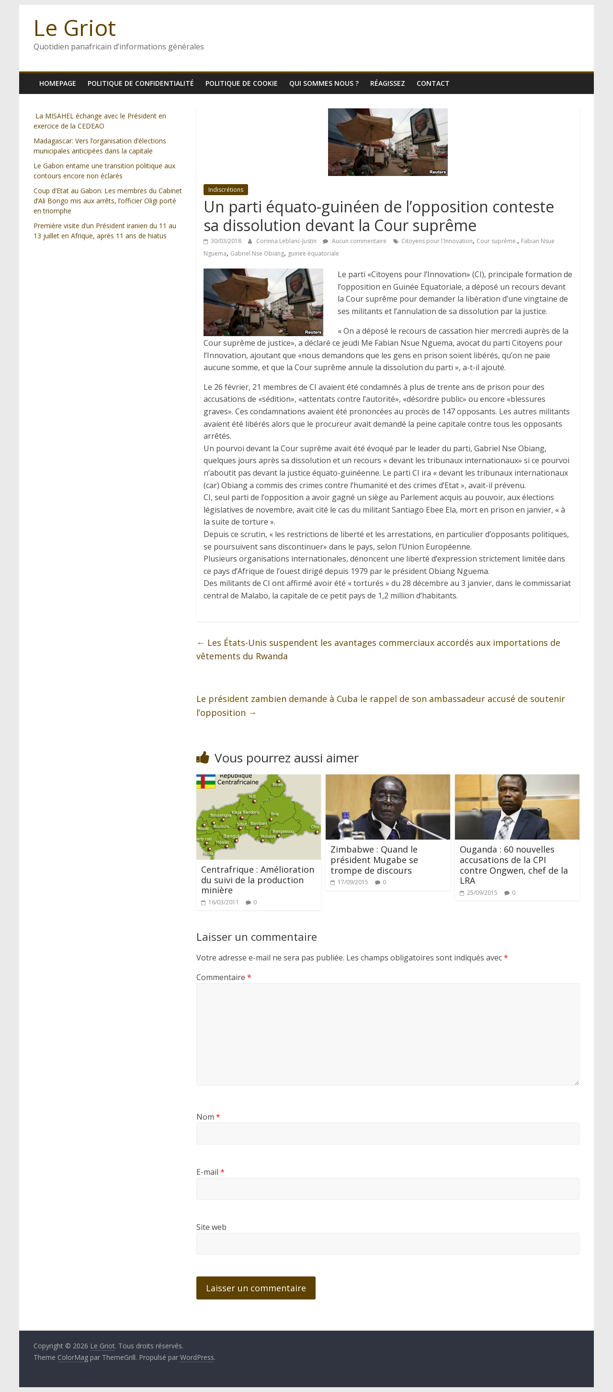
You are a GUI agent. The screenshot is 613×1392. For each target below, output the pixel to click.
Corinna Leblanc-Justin (287, 241)
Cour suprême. (497, 241)
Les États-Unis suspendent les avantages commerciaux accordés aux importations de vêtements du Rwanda (378, 649)
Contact (433, 83)
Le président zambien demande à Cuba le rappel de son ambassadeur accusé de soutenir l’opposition (380, 705)
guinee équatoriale (313, 253)
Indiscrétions (225, 190)
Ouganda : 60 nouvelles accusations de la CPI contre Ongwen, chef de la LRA (514, 864)
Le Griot (75, 27)
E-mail (210, 1172)
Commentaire (223, 977)
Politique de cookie (241, 83)
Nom (208, 1116)
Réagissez (387, 83)
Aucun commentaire (354, 241)
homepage (57, 83)
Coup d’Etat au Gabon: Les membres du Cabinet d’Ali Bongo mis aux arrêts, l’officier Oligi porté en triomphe (108, 200)
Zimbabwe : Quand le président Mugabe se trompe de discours (374, 859)
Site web (211, 1227)
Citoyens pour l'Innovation (437, 241)
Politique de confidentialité (141, 83)
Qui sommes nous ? (324, 83)
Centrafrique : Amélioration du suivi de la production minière (257, 880)
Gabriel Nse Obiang (257, 253)
